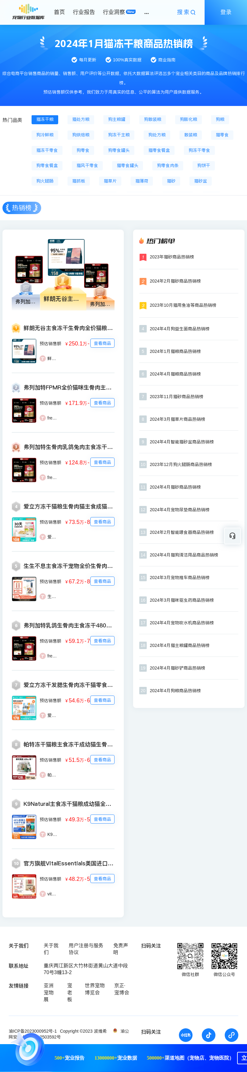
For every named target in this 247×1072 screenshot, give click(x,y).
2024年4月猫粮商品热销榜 (175, 373)
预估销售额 (50, 343)
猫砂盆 (200, 180)
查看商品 (102, 343)
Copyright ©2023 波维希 (83, 1031)
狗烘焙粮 (80, 134)
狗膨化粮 (188, 119)
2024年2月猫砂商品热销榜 (175, 281)
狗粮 (220, 119)
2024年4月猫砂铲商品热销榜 (177, 668)
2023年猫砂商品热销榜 (172, 256)
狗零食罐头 (119, 150)
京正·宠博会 (121, 989)
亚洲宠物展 (49, 992)
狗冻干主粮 (119, 134)
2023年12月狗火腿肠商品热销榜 (181, 464)
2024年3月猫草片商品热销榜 (177, 419)
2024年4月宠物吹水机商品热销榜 (182, 622)
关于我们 (51, 949)
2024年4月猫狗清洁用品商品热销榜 (184, 554)
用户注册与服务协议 (86, 949)
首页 (59, 12)
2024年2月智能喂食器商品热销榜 (182, 532)
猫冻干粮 (45, 119)
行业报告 (84, 12)
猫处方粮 (80, 119)
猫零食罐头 (127, 165)
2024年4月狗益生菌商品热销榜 (180, 328)
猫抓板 (78, 180)
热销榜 (22, 207)
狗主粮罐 (116, 119)
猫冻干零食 (47, 150)
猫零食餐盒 (159, 150)
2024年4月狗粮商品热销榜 (175, 690)
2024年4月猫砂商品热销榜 (175, 487)
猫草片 (110, 180)
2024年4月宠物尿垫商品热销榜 (180, 509)
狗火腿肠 (45, 180)
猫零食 (222, 134)
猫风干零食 (87, 165)
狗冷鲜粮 (45, 134)
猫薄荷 (141, 180)
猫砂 (171, 180)
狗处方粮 (157, 134)
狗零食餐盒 (47, 165)
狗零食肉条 (168, 165)
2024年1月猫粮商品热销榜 (175, 351)
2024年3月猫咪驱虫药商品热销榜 (182, 600)
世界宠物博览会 (95, 989)
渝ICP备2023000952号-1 (33, 1031)
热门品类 (12, 120)
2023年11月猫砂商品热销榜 (176, 396)
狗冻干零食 (199, 150)
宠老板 (69, 992)
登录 (226, 12)
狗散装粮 (152, 119)
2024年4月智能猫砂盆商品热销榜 (182, 441)
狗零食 (82, 150)
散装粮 (190, 134)
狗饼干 (203, 165)
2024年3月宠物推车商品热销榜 (180, 577)
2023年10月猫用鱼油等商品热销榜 (183, 305)
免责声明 (120, 949)
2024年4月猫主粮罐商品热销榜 (180, 645)
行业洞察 (114, 12)
